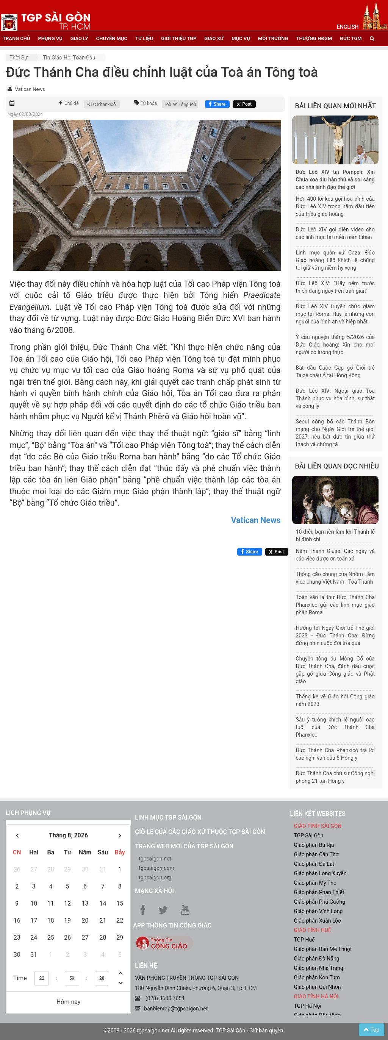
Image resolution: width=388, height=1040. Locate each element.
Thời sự (18, 58)
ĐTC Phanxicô (102, 104)
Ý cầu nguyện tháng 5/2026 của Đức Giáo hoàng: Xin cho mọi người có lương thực (335, 344)
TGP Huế (304, 940)
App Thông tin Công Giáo (172, 925)
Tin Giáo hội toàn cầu (69, 58)
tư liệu (144, 38)
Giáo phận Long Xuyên (320, 873)
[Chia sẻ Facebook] (217, 104)
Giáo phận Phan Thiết (319, 892)
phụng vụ (50, 38)
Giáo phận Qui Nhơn (317, 987)
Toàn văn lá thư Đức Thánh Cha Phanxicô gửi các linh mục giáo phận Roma (335, 604)
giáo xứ (214, 38)
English (347, 27)
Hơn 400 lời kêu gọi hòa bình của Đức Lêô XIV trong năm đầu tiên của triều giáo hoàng (335, 206)
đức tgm (350, 38)
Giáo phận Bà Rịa (314, 845)
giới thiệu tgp (178, 38)
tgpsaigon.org (155, 877)
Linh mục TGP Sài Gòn (168, 817)
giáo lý (79, 38)
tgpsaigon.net (155, 859)
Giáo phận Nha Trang (318, 968)
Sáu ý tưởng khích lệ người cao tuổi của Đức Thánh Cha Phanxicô (335, 727)
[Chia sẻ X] (244, 104)
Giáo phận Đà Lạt (314, 864)
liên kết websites (317, 813)
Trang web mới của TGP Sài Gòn (184, 846)
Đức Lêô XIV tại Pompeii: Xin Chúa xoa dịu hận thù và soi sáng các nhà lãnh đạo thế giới (335, 179)
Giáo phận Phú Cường (319, 902)
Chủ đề (71, 103)
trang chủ (16, 38)
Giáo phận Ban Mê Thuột (323, 949)
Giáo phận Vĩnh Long (318, 911)
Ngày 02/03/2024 (25, 114)
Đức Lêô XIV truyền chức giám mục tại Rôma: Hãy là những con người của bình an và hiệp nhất (335, 314)
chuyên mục (111, 38)
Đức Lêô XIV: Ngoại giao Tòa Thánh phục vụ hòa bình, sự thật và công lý (335, 398)
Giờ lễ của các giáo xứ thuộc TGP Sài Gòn (200, 831)
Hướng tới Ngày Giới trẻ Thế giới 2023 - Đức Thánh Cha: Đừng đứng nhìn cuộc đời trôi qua (335, 635)
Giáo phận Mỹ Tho (315, 883)
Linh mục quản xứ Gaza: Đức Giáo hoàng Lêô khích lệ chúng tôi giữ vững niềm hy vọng (335, 260)
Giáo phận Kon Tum (317, 977)
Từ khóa (149, 103)
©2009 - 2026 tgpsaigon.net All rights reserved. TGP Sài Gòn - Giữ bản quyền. (194, 1031)
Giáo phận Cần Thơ (316, 854)
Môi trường (273, 38)
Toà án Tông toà (180, 104)
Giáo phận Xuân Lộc (317, 921)
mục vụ (241, 38)
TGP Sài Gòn (308, 835)
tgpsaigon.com (156, 868)
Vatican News (30, 89)
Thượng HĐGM (314, 38)
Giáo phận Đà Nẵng (316, 959)
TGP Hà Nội (307, 1006)
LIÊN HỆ (146, 965)
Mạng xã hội (154, 891)
